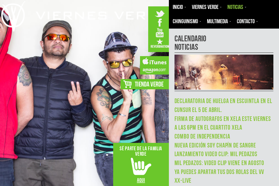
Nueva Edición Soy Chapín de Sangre (215, 145)
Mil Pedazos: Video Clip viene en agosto (219, 162)
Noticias (186, 47)
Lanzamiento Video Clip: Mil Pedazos (216, 154)
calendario (190, 38)
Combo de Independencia (202, 136)
